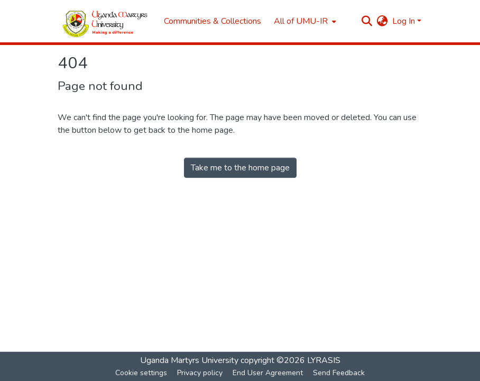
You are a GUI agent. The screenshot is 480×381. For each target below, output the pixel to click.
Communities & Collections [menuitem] (212, 21)
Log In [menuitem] (403, 21)
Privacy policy (200, 373)
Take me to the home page (240, 168)
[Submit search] (367, 21)
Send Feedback (339, 373)
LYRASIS (323, 360)
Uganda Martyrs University (189, 360)
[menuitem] (304, 21)
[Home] (105, 21)
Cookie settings (141, 373)
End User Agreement (268, 373)
